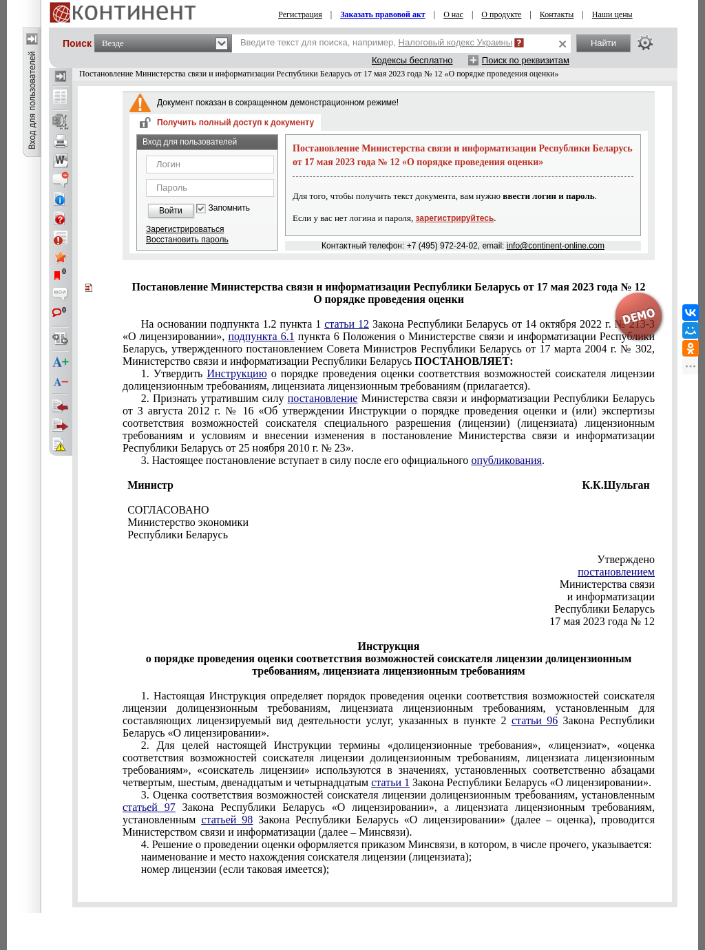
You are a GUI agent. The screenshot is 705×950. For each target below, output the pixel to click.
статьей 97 (149, 807)
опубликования (506, 460)
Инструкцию (237, 373)
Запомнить (229, 208)
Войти (170, 210)
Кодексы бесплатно (412, 60)
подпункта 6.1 (261, 336)
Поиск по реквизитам (525, 60)
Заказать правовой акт (382, 14)
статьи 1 (390, 782)
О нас (453, 14)
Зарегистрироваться (185, 229)
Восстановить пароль (187, 239)
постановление (323, 398)
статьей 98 (227, 819)
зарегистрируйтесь (455, 218)
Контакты (557, 14)
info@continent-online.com (555, 246)
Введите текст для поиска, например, (376, 42)
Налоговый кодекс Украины (456, 42)
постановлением (616, 572)
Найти (603, 43)
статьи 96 (535, 720)
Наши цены (612, 14)
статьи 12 (346, 324)
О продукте (501, 14)
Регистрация (300, 14)
